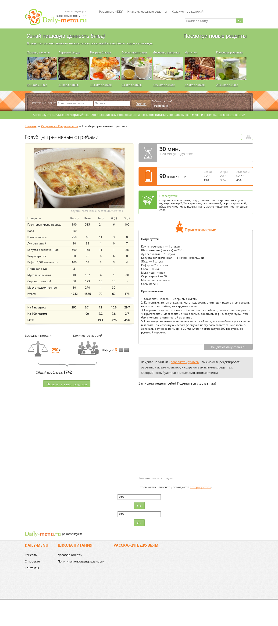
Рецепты (31, 555)
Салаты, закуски (38, 52)
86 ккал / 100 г (37, 85)
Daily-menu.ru (59, 17)
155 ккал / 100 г (164, 85)
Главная (30, 126)
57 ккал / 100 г (68, 85)
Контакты (32, 568)
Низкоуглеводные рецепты (147, 11)
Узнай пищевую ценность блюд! (66, 35)
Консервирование (229, 52)
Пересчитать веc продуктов (67, 384)
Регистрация (160, 105)
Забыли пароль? (162, 101)
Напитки (191, 52)
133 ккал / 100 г (101, 85)
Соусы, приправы (134, 52)
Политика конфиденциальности (81, 561)
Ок (139, 506)
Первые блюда (69, 52)
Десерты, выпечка (166, 52)
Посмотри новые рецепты (214, 35)
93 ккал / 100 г (131, 85)
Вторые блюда (100, 52)
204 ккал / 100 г (227, 85)
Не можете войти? (231, 115)
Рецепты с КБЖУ (111, 11)
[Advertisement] (178, 438)
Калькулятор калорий (187, 11)
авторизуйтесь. (200, 487)
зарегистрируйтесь (75, 115)
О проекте (32, 561)
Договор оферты (70, 555)
